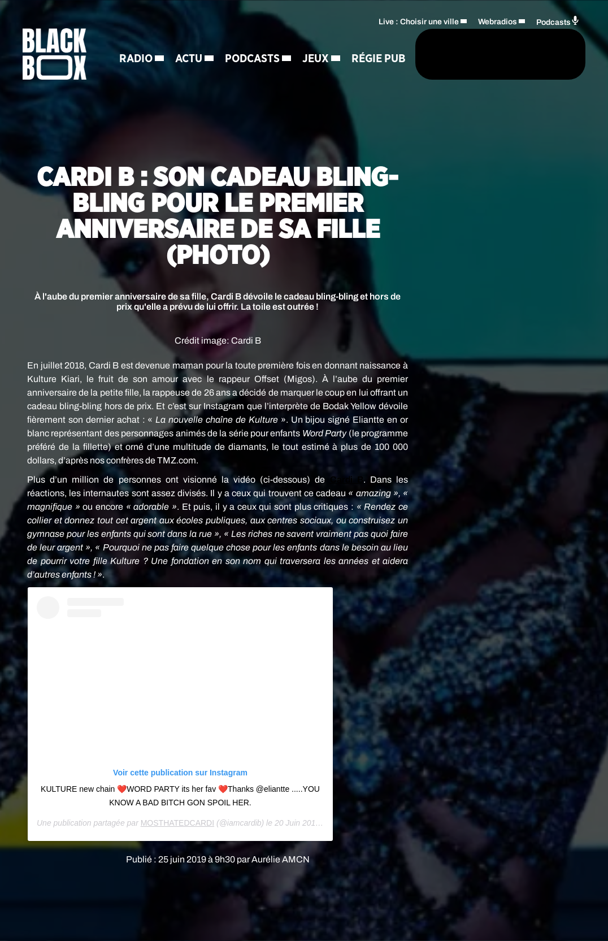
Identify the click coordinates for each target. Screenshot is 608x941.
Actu (194, 39)
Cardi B (346, 479)
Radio (141, 39)
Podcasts (258, 39)
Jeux (138, 79)
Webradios (497, 20)
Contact (264, 79)
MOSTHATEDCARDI (177, 822)
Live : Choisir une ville (419, 20)
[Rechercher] (341, 55)
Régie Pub (201, 79)
